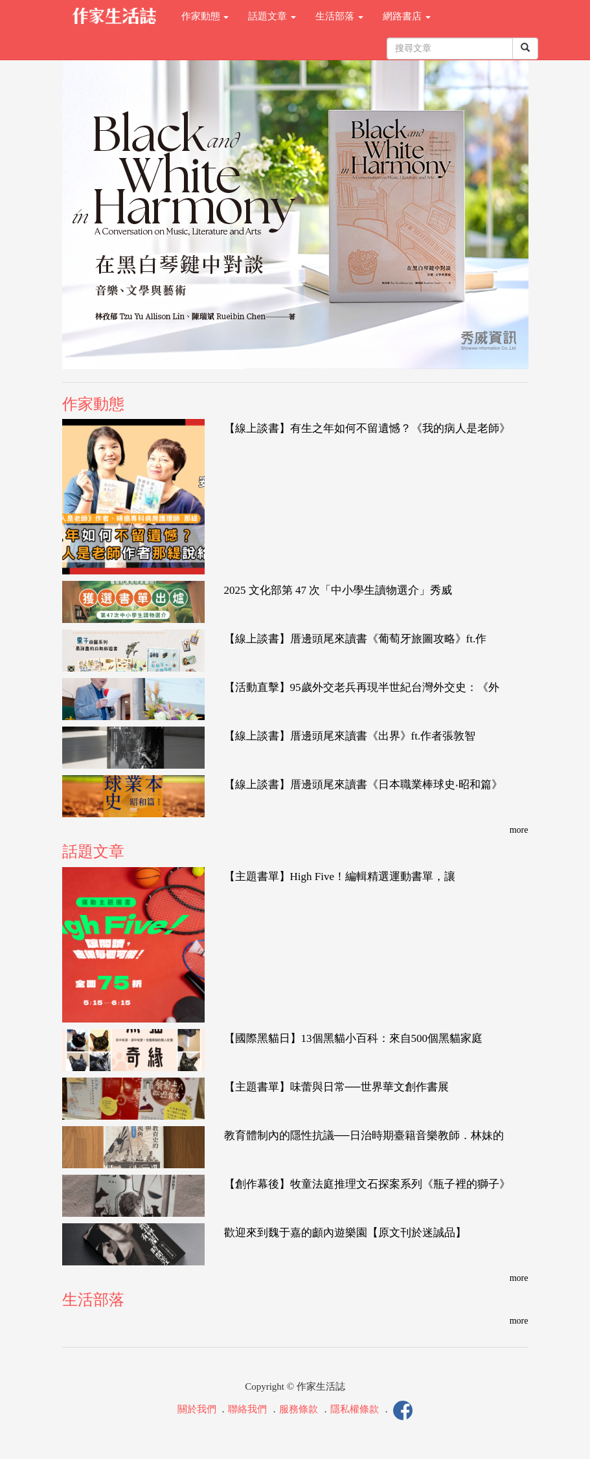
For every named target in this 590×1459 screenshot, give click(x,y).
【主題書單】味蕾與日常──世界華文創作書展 (336, 1087)
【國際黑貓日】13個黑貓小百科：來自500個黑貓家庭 (353, 1038)
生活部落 (339, 16)
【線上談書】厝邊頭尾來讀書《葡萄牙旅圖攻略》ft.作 (355, 639)
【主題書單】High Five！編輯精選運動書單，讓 (339, 876)
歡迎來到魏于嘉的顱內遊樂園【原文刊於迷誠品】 (345, 1233)
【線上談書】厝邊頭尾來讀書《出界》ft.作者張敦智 (350, 736)
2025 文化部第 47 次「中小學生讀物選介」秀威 (338, 590)
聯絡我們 (247, 1409)
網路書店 (407, 16)
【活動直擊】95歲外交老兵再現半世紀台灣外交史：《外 (361, 687)
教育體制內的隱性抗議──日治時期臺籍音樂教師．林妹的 (364, 1135)
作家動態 (205, 16)
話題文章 (272, 16)
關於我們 (196, 1409)
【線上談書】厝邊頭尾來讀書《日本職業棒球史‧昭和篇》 (363, 784)
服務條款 (298, 1409)
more (519, 830)
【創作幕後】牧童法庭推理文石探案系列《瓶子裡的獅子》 (367, 1184)
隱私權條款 (354, 1409)
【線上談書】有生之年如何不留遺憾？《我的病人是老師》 (367, 428)
